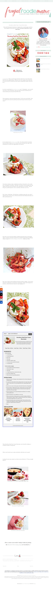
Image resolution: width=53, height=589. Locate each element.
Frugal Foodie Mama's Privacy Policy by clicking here (28, 575)
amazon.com (36, 571)
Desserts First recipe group (15, 544)
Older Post (31, 566)
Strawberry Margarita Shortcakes (16, 238)
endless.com (41, 571)
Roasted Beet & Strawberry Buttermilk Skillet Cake (18, 481)
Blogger (34, 583)
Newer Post (4, 566)
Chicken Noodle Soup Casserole (45, 58)
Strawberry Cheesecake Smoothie (18, 530)
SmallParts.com (22, 572)
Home (18, 566)
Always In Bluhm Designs (25, 583)
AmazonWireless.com (29, 572)
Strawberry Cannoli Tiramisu (18, 505)
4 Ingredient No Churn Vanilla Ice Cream (46, 64)
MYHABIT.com (46, 571)
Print (30, 334)
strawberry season (16, 89)
